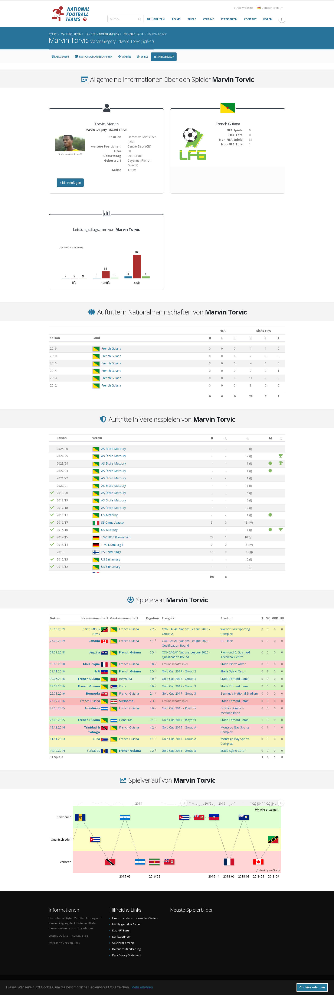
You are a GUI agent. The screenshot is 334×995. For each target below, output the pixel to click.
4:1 (152, 641)
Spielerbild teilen (123, 943)
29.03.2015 (57, 708)
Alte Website (243, 8)
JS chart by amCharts (71, 247)
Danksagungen (121, 937)
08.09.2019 (57, 629)
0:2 (152, 751)
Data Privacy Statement (126, 955)
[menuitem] (232, 802)
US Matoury (109, 515)
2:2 (152, 629)
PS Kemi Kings (111, 552)
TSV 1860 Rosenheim (116, 537)
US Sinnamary (110, 559)
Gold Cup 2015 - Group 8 (179, 751)
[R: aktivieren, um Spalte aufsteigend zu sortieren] (248, 438)
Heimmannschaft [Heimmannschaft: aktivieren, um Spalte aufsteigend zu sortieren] (94, 618)
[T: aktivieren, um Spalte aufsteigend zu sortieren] (225, 338)
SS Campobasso (112, 522)
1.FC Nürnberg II (112, 545)
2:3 (152, 701)
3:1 (152, 720)
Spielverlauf (164, 56)
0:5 (152, 652)
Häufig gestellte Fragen (126, 924)
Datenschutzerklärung (126, 949)
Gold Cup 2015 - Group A (179, 727)
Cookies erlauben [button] (312, 987)
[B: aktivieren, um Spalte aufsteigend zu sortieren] (201, 338)
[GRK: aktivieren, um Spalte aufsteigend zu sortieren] (275, 618)
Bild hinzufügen (70, 183)
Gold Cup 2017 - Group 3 (179, 686)
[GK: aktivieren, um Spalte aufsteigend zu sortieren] (268, 618)
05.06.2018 (57, 664)
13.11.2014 (57, 727)
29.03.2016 (57, 686)
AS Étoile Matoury (113, 449)
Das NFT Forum (121, 930)
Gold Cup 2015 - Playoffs (179, 708)
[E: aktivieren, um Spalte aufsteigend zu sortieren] (213, 338)
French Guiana (109, 348)
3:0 (152, 664)
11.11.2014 (57, 739)
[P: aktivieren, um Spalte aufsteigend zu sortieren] (280, 438)
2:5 (152, 671)
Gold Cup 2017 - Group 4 (179, 679)
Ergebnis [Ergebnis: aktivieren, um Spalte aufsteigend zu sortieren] (153, 618)
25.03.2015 (57, 720)
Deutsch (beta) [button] (269, 8)
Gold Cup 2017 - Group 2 (179, 671)
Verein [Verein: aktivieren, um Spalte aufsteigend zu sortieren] (97, 438)
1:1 (152, 739)
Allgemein (60, 56)
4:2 (152, 727)
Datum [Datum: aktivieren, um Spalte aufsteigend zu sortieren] (55, 618)
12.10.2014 (57, 751)
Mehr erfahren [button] (142, 987)
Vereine (124, 56)
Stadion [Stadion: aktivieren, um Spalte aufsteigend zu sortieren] (226, 618)
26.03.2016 (57, 693)
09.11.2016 (57, 671)
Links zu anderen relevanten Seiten (135, 918)
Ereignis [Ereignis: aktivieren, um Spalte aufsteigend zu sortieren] (168, 618)
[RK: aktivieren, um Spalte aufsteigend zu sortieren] (282, 618)
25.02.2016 (57, 701)
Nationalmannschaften (93, 56)
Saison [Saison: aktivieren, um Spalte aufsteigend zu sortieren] (55, 338)
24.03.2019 (57, 641)
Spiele (142, 56)
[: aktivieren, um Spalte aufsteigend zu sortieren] (52, 438)
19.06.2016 (57, 679)
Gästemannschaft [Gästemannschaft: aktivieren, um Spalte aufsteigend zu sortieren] (124, 618)
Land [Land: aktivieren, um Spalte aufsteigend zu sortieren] (94, 338)
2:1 (152, 693)
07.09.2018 (57, 652)
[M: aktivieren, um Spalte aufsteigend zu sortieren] (270, 438)
